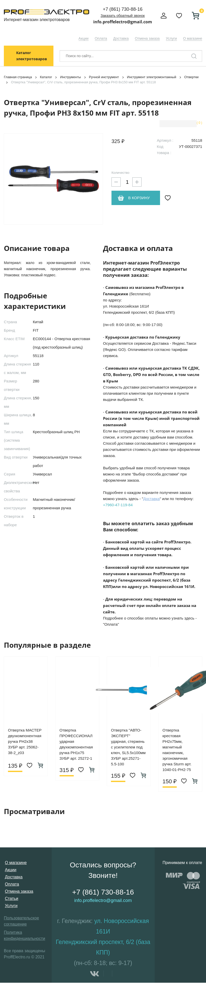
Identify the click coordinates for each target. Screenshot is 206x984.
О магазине (192, 38)
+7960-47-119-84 (118, 505)
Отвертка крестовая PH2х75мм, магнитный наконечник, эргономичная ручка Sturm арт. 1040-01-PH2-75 (177, 750)
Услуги (171, 38)
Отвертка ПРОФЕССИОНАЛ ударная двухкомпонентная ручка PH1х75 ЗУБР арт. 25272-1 (76, 744)
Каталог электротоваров (31, 55)
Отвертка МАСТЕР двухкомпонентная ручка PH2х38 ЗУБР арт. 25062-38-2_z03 (25, 741)
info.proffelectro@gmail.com (122, 22)
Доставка (121, 38)
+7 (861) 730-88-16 (123, 9)
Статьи (11, 898)
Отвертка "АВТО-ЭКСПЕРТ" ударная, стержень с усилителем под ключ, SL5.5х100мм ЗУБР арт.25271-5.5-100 (128, 747)
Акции (84, 38)
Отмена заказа (147, 38)
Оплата (101, 38)
